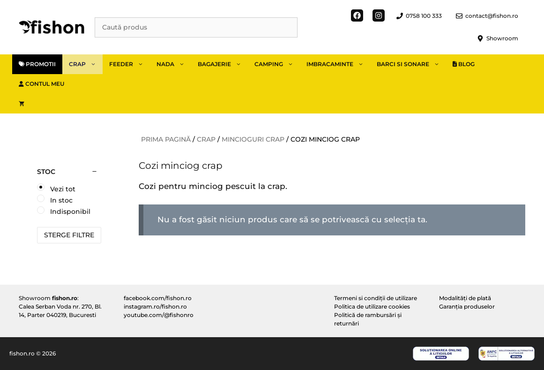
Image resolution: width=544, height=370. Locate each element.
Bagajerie (223, 64)
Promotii (37, 64)
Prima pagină (166, 139)
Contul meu (41, 83)
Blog (464, 64)
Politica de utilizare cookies (372, 306)
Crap (86, 64)
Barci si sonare (411, 64)
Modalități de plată (465, 298)
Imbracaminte (338, 64)
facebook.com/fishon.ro (158, 298)
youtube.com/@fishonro (159, 314)
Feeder (129, 64)
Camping (277, 64)
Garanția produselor (467, 306)
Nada (173, 64)
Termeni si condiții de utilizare (375, 298)
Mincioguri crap (253, 139)
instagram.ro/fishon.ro (155, 306)
